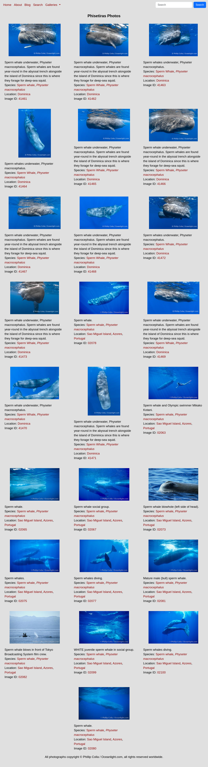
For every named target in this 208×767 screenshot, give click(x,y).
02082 (23, 677)
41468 (92, 271)
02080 (92, 748)
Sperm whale (26, 85)
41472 (161, 258)
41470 (23, 428)
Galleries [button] (51, 4)
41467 (23, 271)
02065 (23, 529)
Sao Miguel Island (99, 334)
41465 (92, 183)
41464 (23, 186)
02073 (161, 529)
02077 (92, 601)
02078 (92, 343)
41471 (92, 458)
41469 (161, 356)
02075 (23, 601)
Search (38, 4)
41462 (92, 98)
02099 (92, 672)
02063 (161, 432)
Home (7, 4)
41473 (23, 356)
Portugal (79, 338)
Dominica (24, 94)
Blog (28, 4)
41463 (161, 85)
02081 (161, 601)
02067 (92, 529)
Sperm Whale (95, 85)
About (18, 4)
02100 (161, 672)
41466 (161, 183)
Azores (117, 334)
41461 (23, 98)
